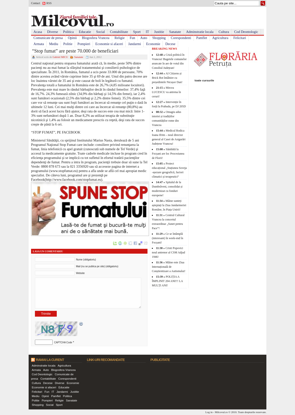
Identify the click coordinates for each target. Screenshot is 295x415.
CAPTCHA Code (63, 342)
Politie (68, 44)
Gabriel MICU (60, 56)
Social (100, 32)
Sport (137, 32)
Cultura (224, 32)
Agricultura (220, 38)
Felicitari (239, 38)
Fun (132, 38)
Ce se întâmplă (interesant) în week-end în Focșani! (167, 238)
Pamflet (201, 38)
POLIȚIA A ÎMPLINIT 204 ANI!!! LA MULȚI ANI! (167, 281)
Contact (35, 3)
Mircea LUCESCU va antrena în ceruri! (166, 92)
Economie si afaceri (109, 44)
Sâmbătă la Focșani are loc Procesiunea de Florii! (168, 154)
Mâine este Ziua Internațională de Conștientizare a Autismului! (168, 267)
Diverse (52, 32)
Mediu (53, 44)
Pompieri (83, 44)
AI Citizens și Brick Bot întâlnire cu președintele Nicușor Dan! (167, 78)
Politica (68, 32)
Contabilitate (119, 32)
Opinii (72, 38)
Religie (120, 38)
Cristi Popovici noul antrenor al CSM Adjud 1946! (168, 252)
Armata (38, 44)
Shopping (159, 38)
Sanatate (175, 32)
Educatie (85, 32)
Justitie (159, 32)
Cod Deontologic (246, 32)
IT (147, 32)
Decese (170, 44)
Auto (143, 38)
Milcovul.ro (221, 412)
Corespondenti (181, 38)
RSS (48, 3)
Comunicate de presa (48, 38)
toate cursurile (204, 80)
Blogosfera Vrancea (95, 38)
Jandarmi (134, 44)
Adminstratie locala (199, 32)
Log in (209, 412)
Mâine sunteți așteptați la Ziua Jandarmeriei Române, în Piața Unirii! (169, 205)
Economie (153, 44)
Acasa (37, 32)
